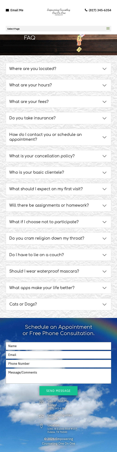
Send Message (58, 391)
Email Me (14, 10)
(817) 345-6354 (98, 10)
